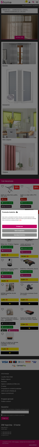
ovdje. (20, 220)
